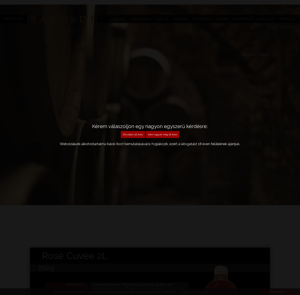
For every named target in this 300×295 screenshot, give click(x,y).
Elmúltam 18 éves (133, 134)
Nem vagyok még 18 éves (162, 134)
